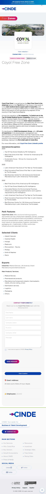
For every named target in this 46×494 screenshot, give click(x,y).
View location (23, 373)
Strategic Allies (30, 450)
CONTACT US (10, 431)
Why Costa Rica (9, 446)
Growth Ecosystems (10, 453)
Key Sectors (7, 450)
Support (25, 487)
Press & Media (8, 459)
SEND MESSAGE (12, 361)
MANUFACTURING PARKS (17, 58)
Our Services (8, 443)
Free (8, 18)
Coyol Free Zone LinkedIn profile (31, 143)
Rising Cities (29, 456)
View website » (23, 51)
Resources (28, 443)
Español (32, 487)
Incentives (28, 446)
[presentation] (19, 356)
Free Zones (29, 453)
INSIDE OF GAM (31, 58)
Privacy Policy (28, 349)
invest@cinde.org (27, 54)
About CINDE (8, 456)
